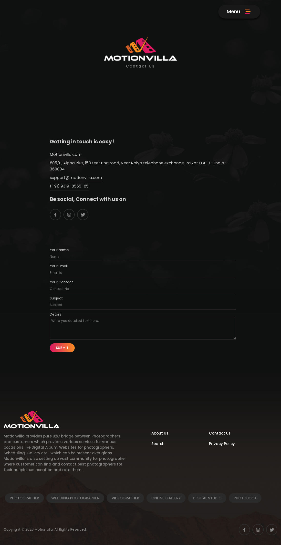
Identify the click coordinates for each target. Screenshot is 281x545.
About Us (159, 433)
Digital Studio (207, 498)
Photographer (24, 498)
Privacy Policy (222, 443)
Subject (56, 298)
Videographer (125, 498)
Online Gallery (166, 498)
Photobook (245, 498)
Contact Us (220, 433)
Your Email (59, 266)
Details (55, 314)
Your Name (59, 250)
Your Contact (61, 282)
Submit (62, 347)
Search (158, 443)
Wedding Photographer (75, 498)
